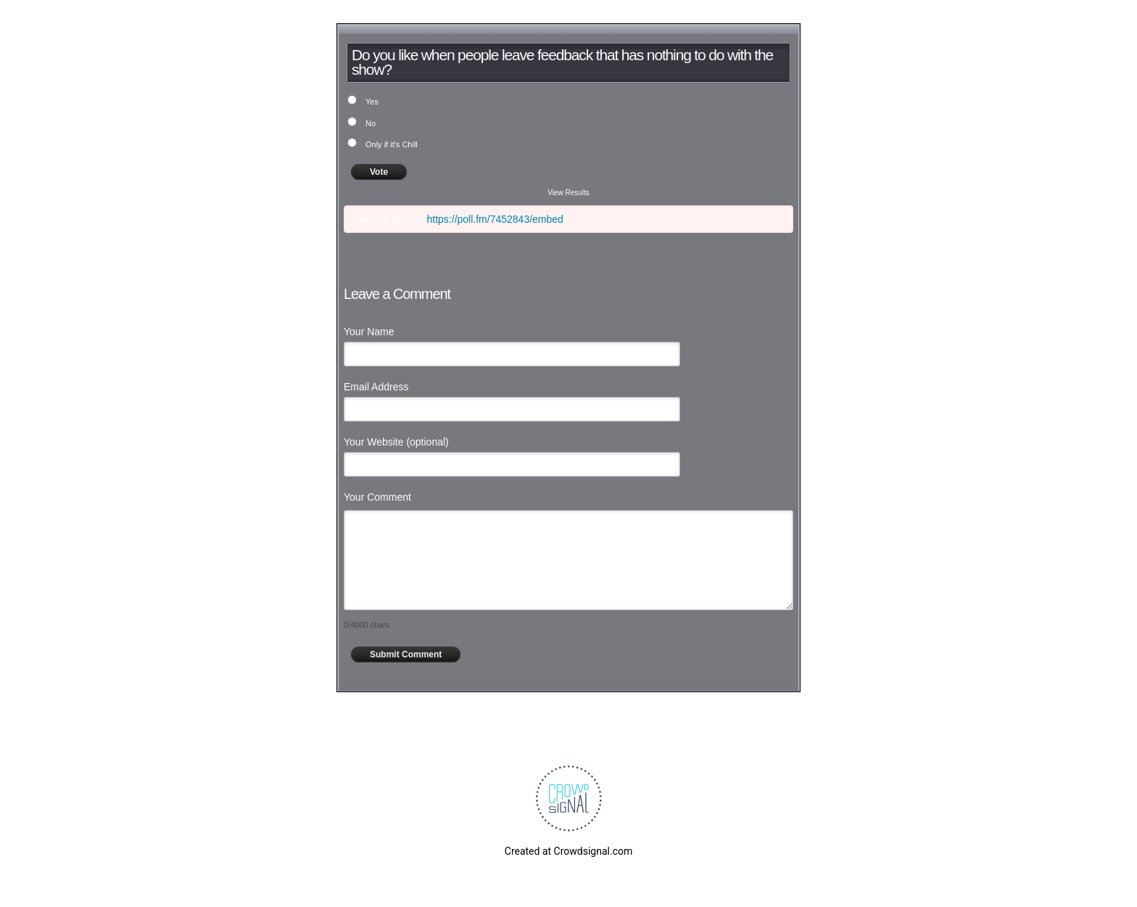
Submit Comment (406, 654)
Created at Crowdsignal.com (568, 851)
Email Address (376, 387)
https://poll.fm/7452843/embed (495, 219)
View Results (568, 193)
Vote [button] (379, 172)
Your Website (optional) (396, 442)
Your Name (369, 331)
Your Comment (377, 497)
